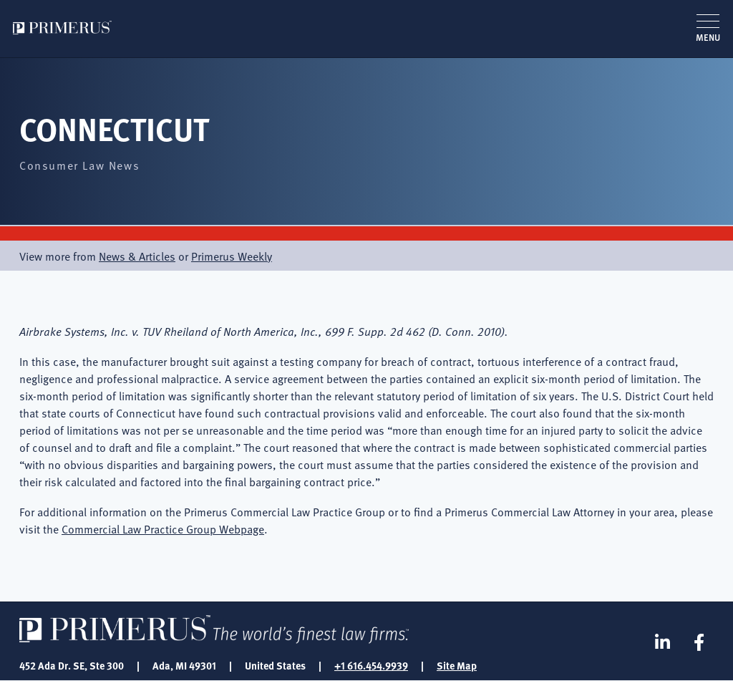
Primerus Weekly (231, 256)
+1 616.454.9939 (371, 665)
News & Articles (137, 256)
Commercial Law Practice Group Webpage (163, 528)
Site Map (457, 665)
